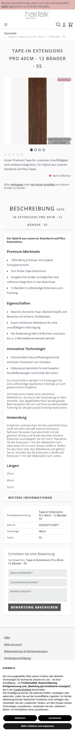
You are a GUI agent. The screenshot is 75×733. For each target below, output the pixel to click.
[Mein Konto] (64, 25)
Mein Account (13, 644)
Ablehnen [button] (20, 718)
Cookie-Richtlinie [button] (22, 689)
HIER (4, 6)
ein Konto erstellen (43, 184)
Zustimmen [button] (54, 718)
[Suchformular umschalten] (58, 24)
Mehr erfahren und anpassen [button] (37, 726)
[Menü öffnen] (6, 25)
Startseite (10, 33)
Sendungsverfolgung (17, 658)
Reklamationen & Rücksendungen (26, 651)
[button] (14, 155)
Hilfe (7, 638)
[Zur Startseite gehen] (37, 15)
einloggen (17, 184)
